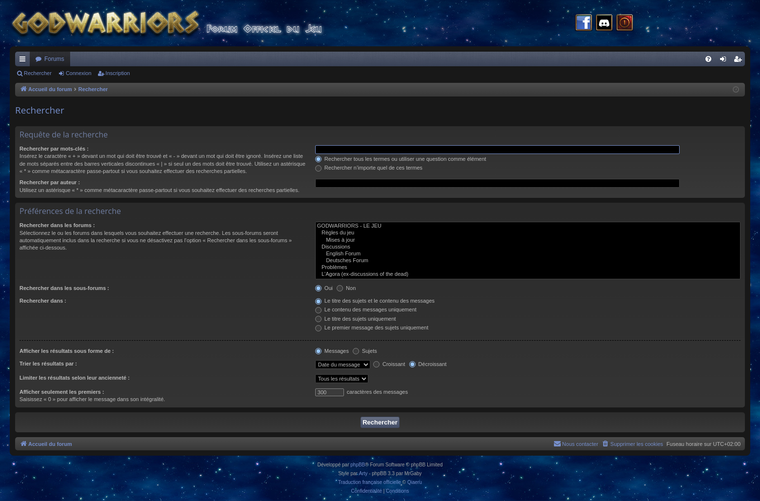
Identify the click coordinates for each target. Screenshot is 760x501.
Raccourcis (24, 61)
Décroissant (428, 364)
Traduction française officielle (369, 482)
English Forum (528, 253)
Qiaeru (414, 482)
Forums (54, 59)
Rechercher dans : (42, 301)
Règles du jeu (528, 233)
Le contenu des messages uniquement (366, 309)
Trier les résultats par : (48, 363)
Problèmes (528, 267)
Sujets (365, 351)
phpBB (357, 464)
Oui (324, 288)
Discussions (528, 247)
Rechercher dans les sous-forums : (64, 288)
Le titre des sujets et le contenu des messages (375, 301)
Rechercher (38, 73)
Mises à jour (528, 240)
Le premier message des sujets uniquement (371, 327)
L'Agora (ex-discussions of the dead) (528, 274)
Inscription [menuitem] (740, 61)
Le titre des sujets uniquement (355, 319)
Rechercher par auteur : (49, 182)
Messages (332, 351)
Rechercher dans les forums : (57, 225)
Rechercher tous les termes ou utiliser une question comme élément (400, 159)
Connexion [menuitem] (725, 61)
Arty (363, 473)
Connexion (79, 73)
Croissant (389, 364)
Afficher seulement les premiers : (61, 392)
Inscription (118, 73)
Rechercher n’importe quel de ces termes (368, 168)
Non (346, 288)
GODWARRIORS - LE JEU (528, 226)
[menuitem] (708, 59)
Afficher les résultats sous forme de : (66, 351)
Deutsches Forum (528, 260)
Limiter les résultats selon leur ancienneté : (74, 378)
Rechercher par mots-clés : (54, 149)
